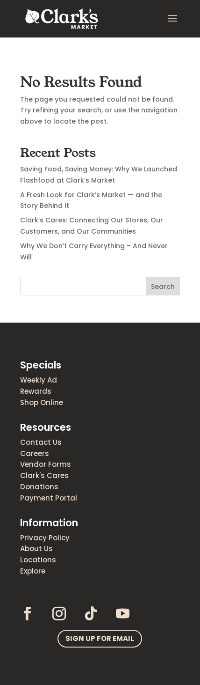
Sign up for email (99, 638)
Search (163, 286)
